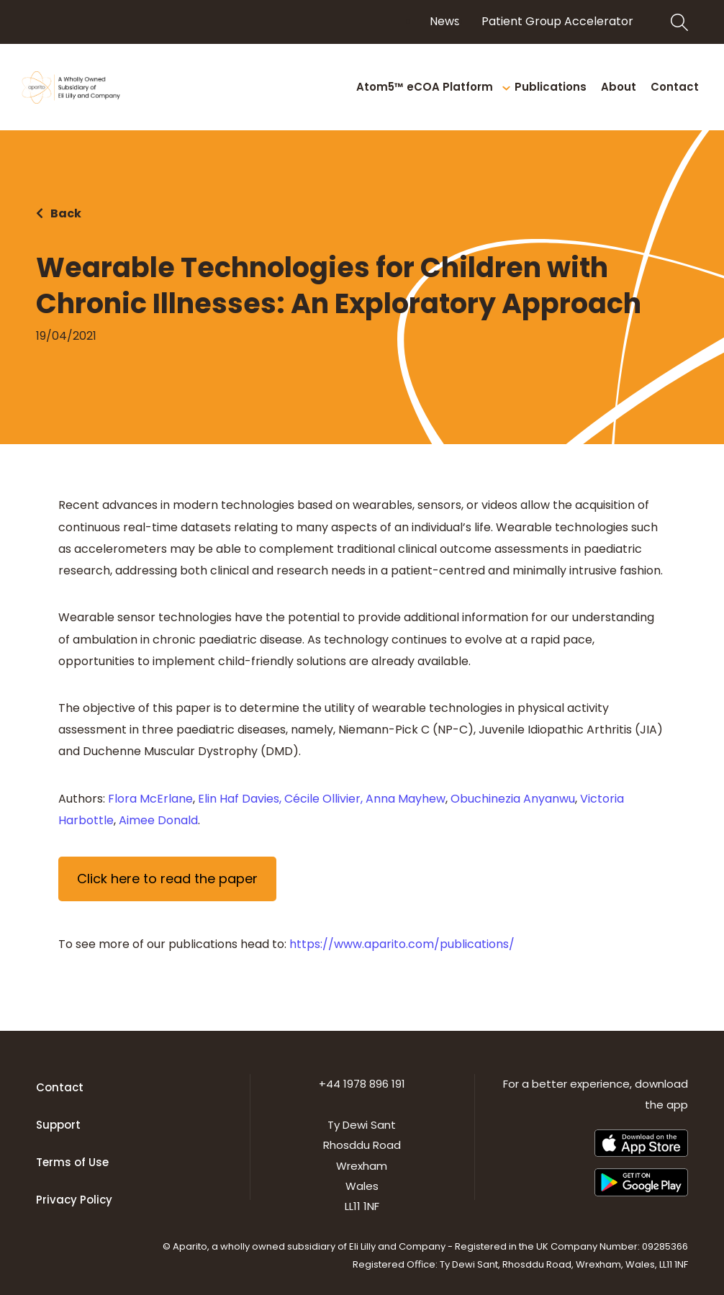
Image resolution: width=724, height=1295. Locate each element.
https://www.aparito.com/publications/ (402, 944)
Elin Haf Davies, (239, 798)
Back (65, 213)
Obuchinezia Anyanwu (513, 798)
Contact (59, 1087)
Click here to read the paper (167, 879)
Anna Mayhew (405, 798)
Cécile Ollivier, (323, 798)
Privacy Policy (74, 1199)
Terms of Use (72, 1162)
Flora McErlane (149, 798)
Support (58, 1124)
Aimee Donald (158, 820)
